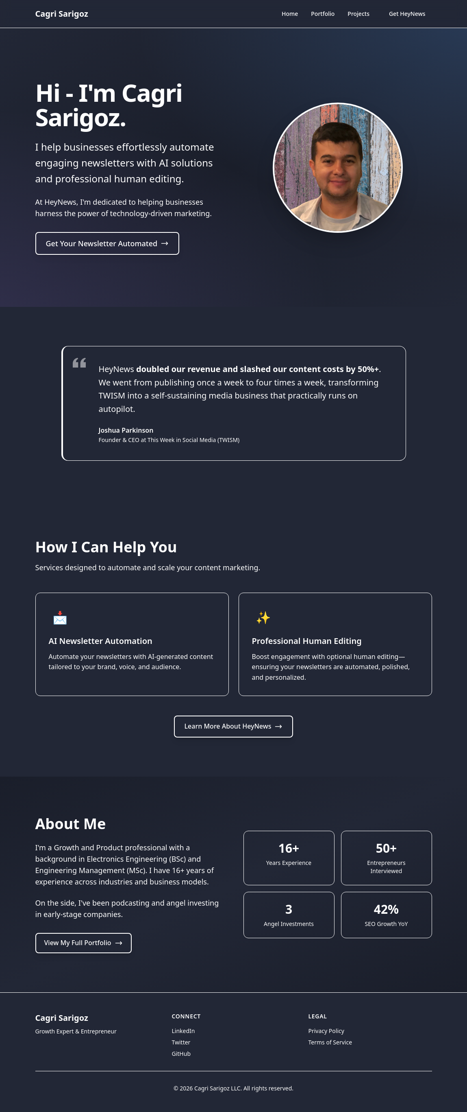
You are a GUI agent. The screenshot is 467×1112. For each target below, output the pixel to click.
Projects (358, 14)
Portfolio (323, 14)
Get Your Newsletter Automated (107, 244)
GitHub (181, 1053)
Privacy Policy (326, 1031)
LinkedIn (183, 1031)
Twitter (181, 1042)
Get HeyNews (407, 14)
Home (290, 15)
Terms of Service (330, 1042)
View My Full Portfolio (83, 942)
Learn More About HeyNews (234, 726)
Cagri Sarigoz (61, 13)
